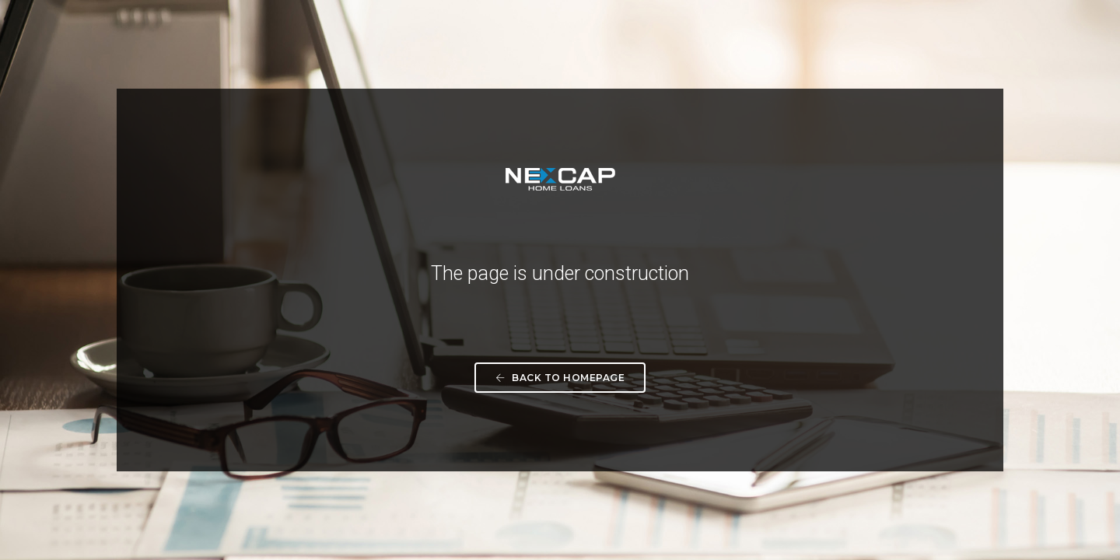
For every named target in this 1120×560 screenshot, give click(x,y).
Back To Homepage (560, 377)
